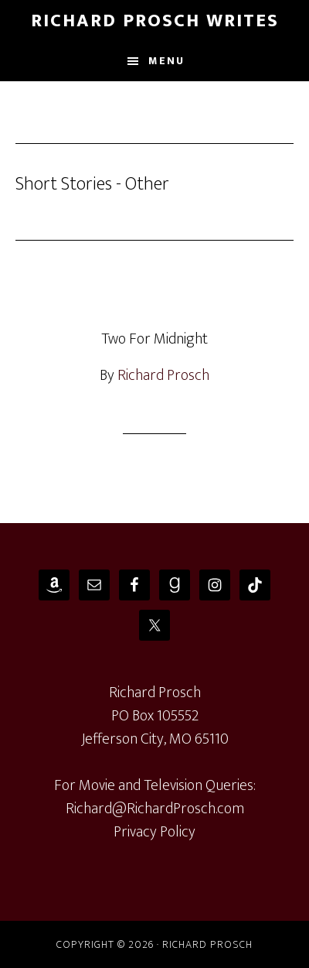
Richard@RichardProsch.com (155, 808)
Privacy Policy (154, 832)
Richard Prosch (163, 375)
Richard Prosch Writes (155, 20)
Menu (166, 61)
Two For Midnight (154, 339)
